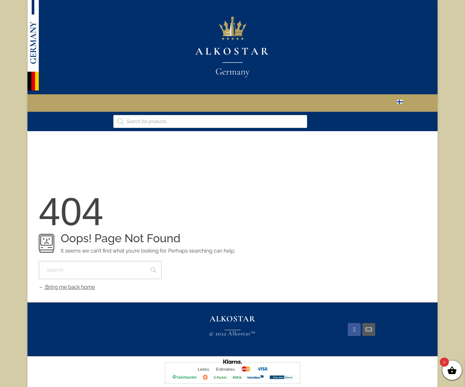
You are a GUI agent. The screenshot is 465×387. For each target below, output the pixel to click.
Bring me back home (67, 287)
